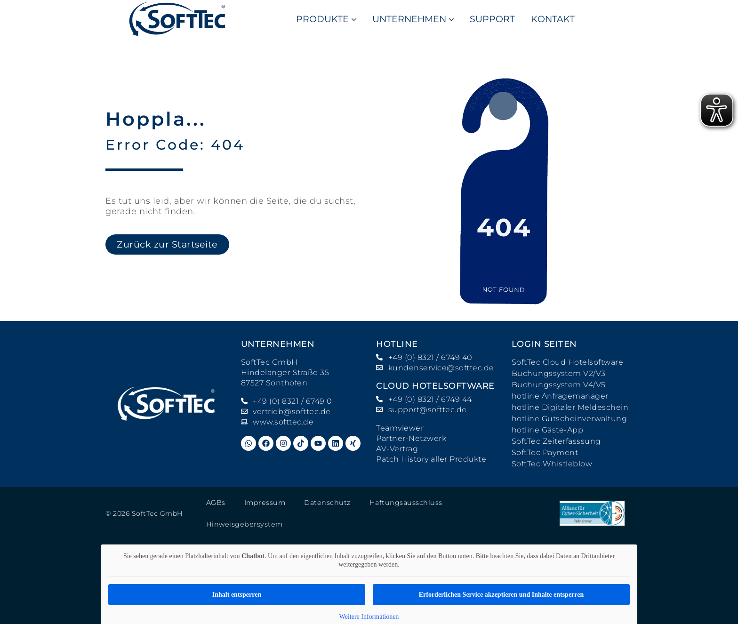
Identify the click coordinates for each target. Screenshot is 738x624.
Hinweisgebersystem (491, 502)
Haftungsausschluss (401, 502)
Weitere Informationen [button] (369, 598)
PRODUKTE (326, 19)
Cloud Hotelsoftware (435, 386)
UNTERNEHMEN (413, 19)
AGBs (215, 502)
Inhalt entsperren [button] (236, 576)
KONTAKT (553, 19)
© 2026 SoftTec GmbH (144, 504)
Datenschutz (325, 502)
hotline (397, 344)
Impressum (264, 502)
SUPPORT (492, 19)
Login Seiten (544, 344)
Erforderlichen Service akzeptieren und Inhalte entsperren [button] (501, 576)
